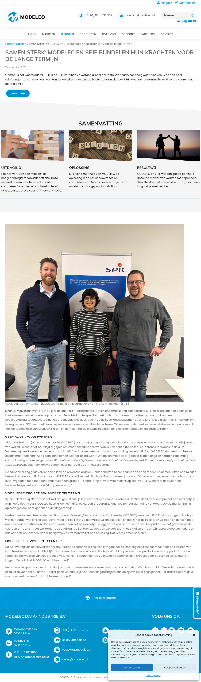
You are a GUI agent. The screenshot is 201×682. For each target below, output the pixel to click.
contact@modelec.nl (140, 15)
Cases (20, 44)
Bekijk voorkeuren (175, 667)
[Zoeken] (192, 15)
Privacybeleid (153, 675)
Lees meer (18, 93)
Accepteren (132, 667)
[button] (194, 635)
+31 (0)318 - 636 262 (98, 15)
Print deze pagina (101, 598)
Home (9, 44)
